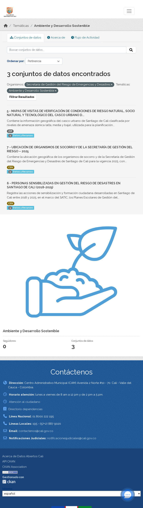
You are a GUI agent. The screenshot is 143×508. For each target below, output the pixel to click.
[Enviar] (131, 50)
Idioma (7, 488)
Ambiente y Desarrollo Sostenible (62, 26)
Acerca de (56, 37)
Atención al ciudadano (24, 402)
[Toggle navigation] (129, 11)
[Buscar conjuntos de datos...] (66, 50)
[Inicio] (6, 26)
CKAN (8, 482)
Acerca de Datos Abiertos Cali (22, 456)
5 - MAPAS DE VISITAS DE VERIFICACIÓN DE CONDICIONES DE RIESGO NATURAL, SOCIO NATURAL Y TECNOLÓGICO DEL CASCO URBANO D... (71, 113)
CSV (10, 167)
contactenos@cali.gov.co (36, 431)
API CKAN (8, 461)
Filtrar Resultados (21, 96)
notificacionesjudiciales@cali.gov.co (71, 438)
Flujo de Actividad (85, 37)
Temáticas (21, 26)
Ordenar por (15, 61)
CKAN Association (14, 467)
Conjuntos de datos (25, 37)
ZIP (10, 131)
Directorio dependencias (25, 409)
